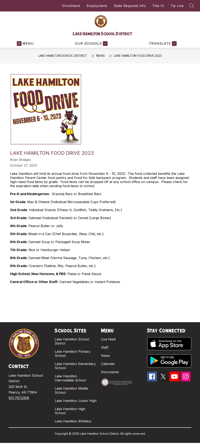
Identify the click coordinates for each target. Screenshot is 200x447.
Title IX (158, 6)
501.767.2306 (19, 398)
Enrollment (71, 6)
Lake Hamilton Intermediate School (70, 378)
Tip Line (177, 6)
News (100, 55)
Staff (104, 347)
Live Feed (108, 339)
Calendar (108, 364)
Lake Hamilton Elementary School (75, 366)
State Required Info (130, 6)
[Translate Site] (162, 43)
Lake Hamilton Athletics (73, 421)
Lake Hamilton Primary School (72, 353)
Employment (97, 6)
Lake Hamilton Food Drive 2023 (138, 55)
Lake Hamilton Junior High (76, 401)
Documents (110, 372)
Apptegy (109, 437)
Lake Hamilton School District (62, 55)
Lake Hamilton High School (70, 411)
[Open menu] (25, 43)
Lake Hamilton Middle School (71, 390)
